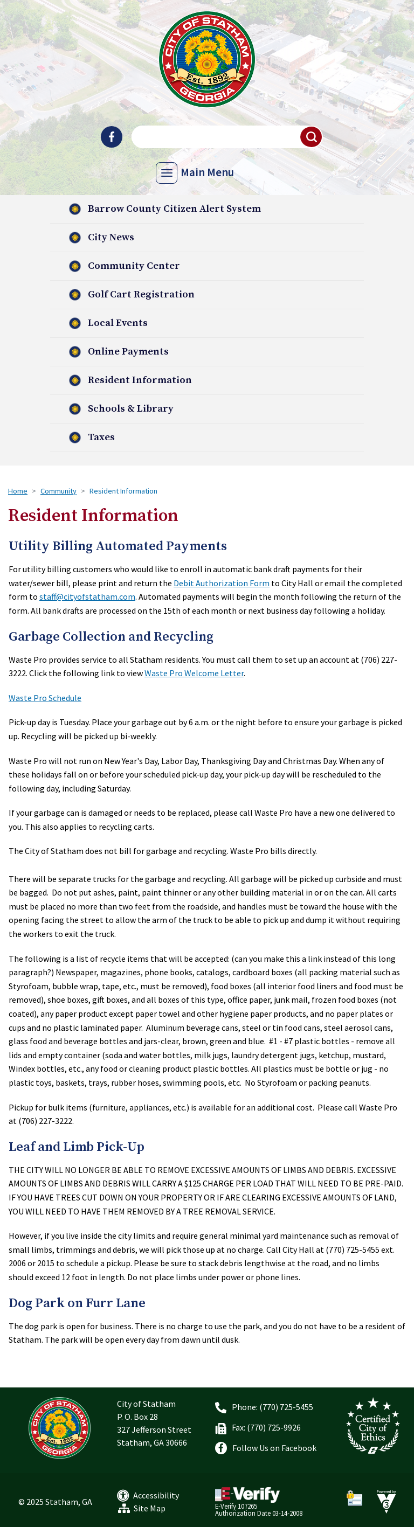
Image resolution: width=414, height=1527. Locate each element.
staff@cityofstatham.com (87, 596)
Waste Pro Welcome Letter (194, 673)
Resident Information (140, 380)
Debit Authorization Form (222, 583)
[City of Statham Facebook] (111, 137)
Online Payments (128, 351)
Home (17, 491)
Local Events (118, 323)
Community (58, 491)
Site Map (149, 1508)
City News (111, 237)
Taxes (101, 437)
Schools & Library (131, 408)
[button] (311, 137)
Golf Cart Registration (141, 294)
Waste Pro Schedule (45, 697)
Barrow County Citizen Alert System (174, 209)
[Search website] (226, 137)
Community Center (134, 266)
